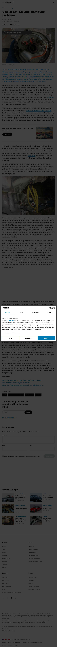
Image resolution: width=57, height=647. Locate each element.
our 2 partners (10, 320)
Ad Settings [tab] (35, 312)
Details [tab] (21, 312)
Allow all (46, 338)
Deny (10, 338)
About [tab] (49, 312)
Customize (28, 338)
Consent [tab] (7, 312)
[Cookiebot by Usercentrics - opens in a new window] (48, 308)
